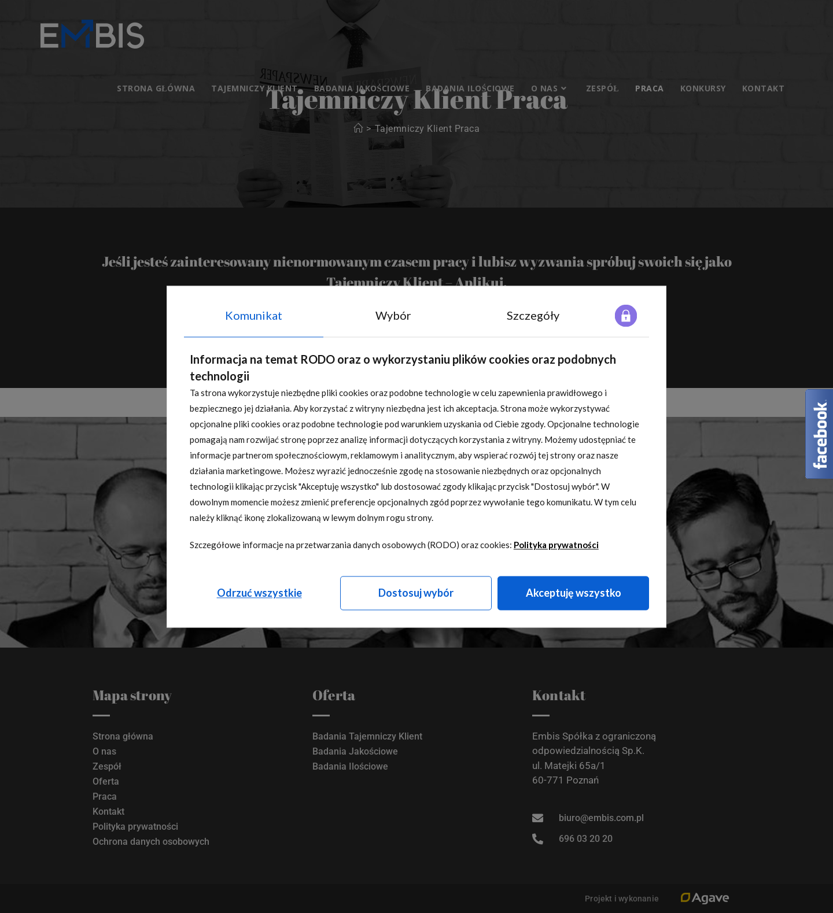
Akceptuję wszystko (573, 592)
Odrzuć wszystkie (259, 592)
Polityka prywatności (556, 544)
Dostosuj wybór (416, 592)
